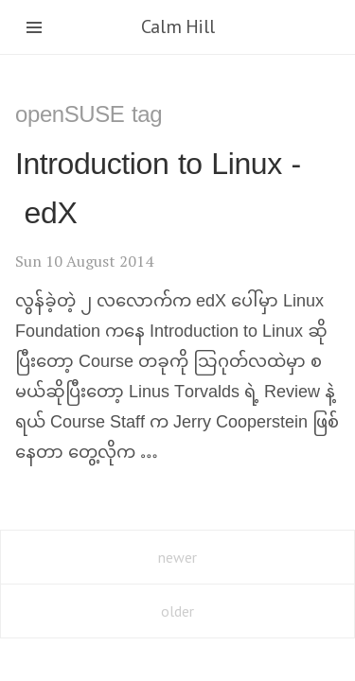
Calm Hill (177, 26)
